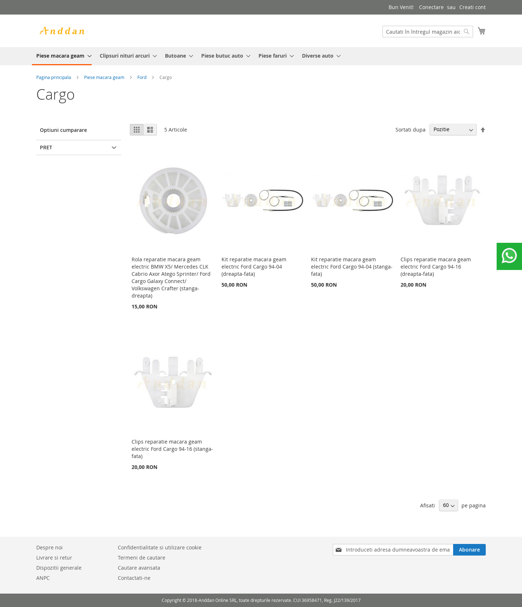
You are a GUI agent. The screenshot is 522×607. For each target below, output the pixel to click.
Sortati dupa (410, 129)
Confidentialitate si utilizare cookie (160, 547)
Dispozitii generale (59, 567)
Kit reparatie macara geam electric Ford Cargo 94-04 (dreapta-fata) (253, 266)
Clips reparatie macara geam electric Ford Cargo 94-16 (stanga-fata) (172, 449)
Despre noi (49, 547)
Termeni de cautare (141, 557)
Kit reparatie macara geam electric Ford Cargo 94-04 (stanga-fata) (352, 266)
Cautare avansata (139, 567)
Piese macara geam (104, 77)
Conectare (431, 7)
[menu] (261, 56)
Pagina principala (53, 77)
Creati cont (472, 7)
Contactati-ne (134, 577)
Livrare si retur (54, 557)
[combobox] (427, 31)
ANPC (43, 577)
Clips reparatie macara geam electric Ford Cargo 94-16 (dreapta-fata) (436, 266)
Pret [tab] (46, 147)
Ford (141, 77)
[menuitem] (62, 56)
